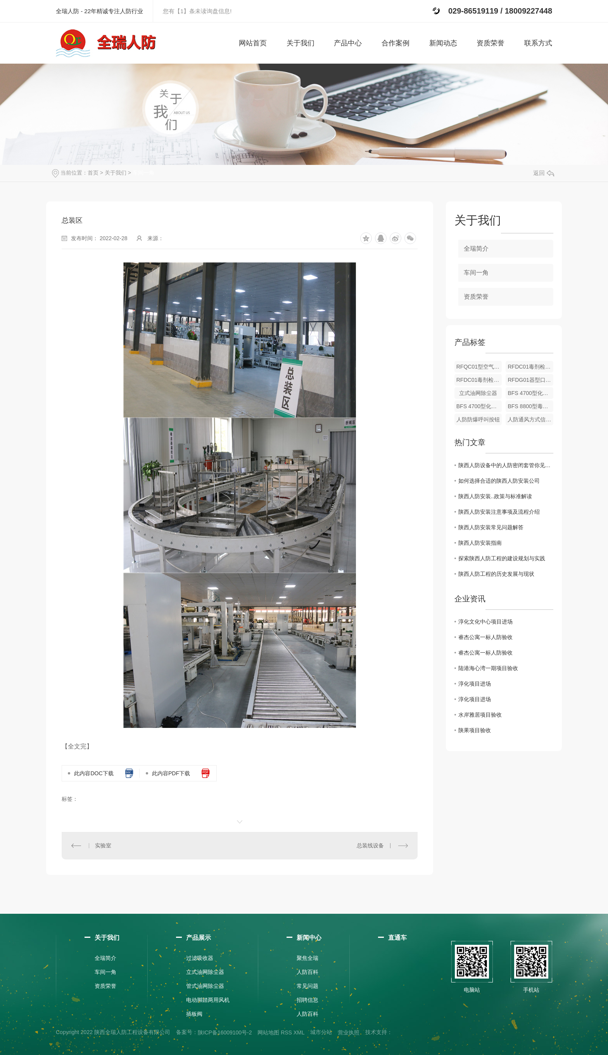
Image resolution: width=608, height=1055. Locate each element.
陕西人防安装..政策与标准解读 (495, 496)
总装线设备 (370, 845)
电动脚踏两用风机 (208, 1000)
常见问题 (307, 986)
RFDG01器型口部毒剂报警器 (530, 380)
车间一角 (143, 173)
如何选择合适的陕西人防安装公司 (499, 481)
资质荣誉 (476, 296)
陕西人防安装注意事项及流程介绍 (499, 512)
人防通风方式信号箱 (530, 419)
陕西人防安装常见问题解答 (490, 527)
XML (299, 1032)
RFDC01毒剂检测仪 (530, 367)
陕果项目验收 (474, 730)
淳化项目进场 (474, 684)
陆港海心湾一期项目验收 (488, 668)
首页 (93, 173)
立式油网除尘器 (478, 393)
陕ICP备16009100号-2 (225, 1032)
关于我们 (115, 173)
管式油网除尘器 (205, 986)
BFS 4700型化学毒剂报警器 (530, 393)
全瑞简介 (476, 248)
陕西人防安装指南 (480, 543)
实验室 (103, 845)
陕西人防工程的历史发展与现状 (496, 574)
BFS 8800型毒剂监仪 (530, 406)
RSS (286, 1032)
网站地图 (268, 1032)
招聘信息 (307, 1000)
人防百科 (307, 972)
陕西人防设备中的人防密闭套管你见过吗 (505, 465)
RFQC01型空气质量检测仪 (479, 367)
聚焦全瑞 (307, 958)
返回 (543, 173)
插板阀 (194, 1014)
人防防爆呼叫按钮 (478, 419)
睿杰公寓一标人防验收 (485, 637)
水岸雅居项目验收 (480, 715)
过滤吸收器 (199, 958)
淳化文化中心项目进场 (485, 621)
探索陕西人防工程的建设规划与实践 (501, 558)
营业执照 (348, 1032)
